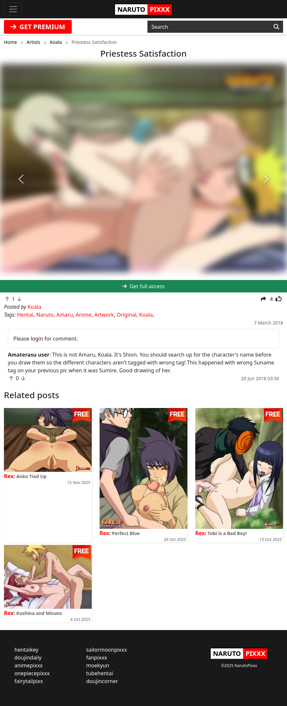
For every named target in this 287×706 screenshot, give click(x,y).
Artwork (104, 314)
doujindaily (28, 657)
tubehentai (99, 673)
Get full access (143, 286)
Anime (83, 314)
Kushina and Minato (39, 613)
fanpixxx (96, 657)
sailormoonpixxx (106, 649)
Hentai (25, 314)
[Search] (276, 27)
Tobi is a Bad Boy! (227, 533)
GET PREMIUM (37, 26)
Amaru (64, 314)
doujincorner (102, 681)
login (37, 338)
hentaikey (26, 649)
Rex (8, 476)
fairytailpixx (28, 681)
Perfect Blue (126, 533)
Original (126, 314)
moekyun (97, 665)
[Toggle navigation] (13, 9)
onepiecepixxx (32, 673)
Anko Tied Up (31, 476)
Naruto (44, 314)
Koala (146, 314)
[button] (21, 179)
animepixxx (28, 665)
